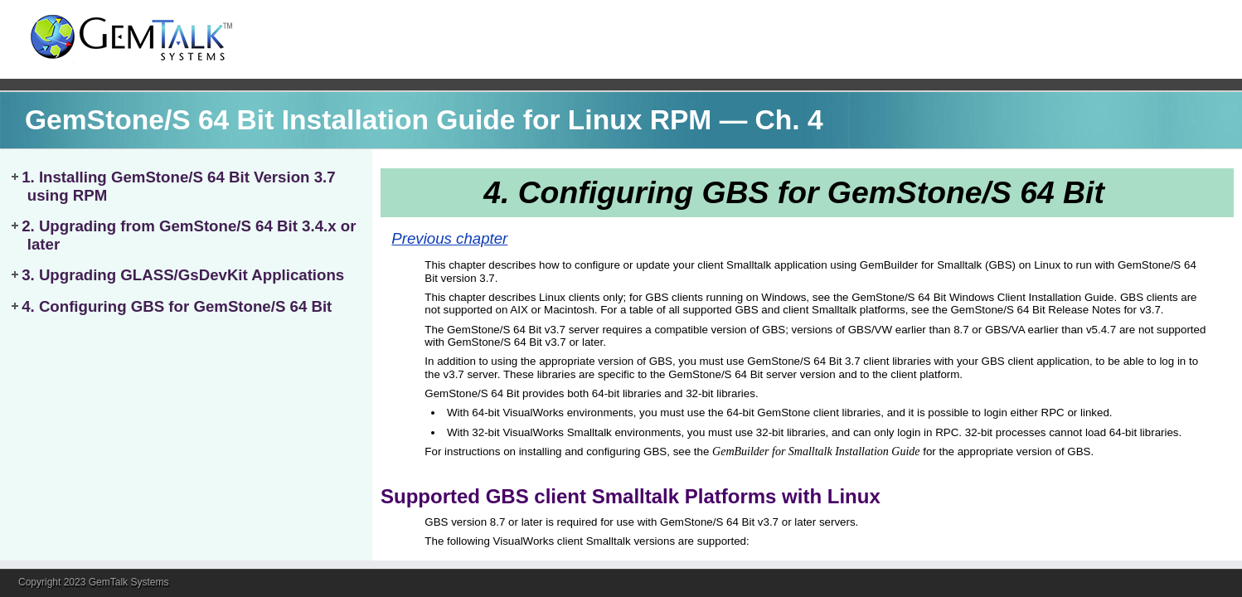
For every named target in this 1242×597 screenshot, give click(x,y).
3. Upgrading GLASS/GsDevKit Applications (183, 275)
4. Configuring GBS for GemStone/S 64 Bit (177, 306)
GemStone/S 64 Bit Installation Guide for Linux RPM (368, 119)
